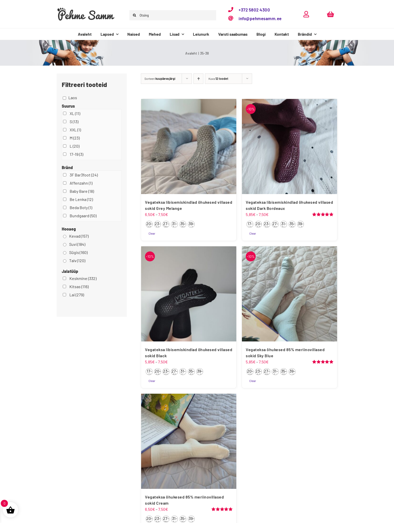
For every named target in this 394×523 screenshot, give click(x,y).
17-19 (76, 154)
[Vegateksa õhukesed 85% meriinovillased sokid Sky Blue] (289, 293)
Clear (152, 233)
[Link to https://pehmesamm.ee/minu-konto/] (306, 14)
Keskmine (82, 278)
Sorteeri (159, 78)
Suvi (77, 244)
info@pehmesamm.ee (260, 18)
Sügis (78, 252)
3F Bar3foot (84, 174)
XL (75, 113)
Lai (76, 294)
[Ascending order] (198, 78)
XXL (75, 129)
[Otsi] (134, 15)
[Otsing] (172, 15)
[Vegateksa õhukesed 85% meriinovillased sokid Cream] (188, 441)
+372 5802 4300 (254, 9)
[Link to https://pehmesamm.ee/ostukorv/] (330, 14)
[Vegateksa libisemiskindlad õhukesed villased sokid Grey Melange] (188, 146)
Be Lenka (81, 199)
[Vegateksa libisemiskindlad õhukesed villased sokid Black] (188, 293)
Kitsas (79, 286)
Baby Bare (82, 191)
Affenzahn (81, 183)
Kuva (218, 78)
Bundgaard (83, 215)
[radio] (149, 224)
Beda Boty (81, 207)
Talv (77, 260)
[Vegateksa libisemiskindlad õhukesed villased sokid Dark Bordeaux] (289, 146)
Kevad (79, 236)
